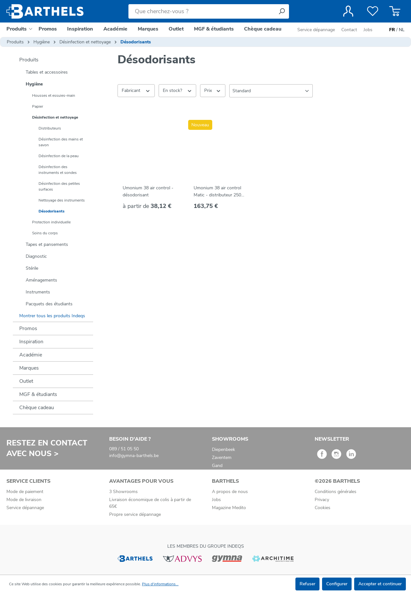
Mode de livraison (23, 500)
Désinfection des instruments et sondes (58, 169)
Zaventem (222, 457)
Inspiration (31, 341)
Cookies (322, 508)
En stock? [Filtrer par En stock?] (177, 90)
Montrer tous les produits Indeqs (52, 316)
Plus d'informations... (160, 584)
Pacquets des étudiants (49, 304)
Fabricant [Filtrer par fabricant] (136, 90)
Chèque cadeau (36, 407)
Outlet (26, 381)
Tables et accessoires (47, 72)
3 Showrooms (123, 492)
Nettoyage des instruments (62, 200)
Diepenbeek (223, 449)
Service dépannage (316, 30)
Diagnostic (36, 256)
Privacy (322, 500)
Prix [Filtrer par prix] (212, 90)
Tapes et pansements (47, 244)
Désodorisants (52, 211)
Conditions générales (335, 492)
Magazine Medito (229, 508)
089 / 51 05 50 (124, 449)
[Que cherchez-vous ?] (201, 11)
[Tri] (271, 90)
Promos (28, 328)
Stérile (32, 268)
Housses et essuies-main (53, 95)
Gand (217, 466)
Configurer (336, 584)
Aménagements (41, 280)
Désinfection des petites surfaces (59, 186)
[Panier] (395, 11)
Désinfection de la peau (59, 155)
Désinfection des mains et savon (61, 142)
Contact (349, 30)
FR (392, 30)
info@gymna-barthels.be (134, 456)
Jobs (367, 30)
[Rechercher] (281, 11)
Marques (29, 368)
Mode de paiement (24, 492)
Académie (30, 354)
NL (402, 30)
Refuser (307, 584)
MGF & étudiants (38, 394)
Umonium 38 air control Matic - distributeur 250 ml (217, 192)
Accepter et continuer (380, 584)
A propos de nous (230, 492)
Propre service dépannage (135, 514)
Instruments (38, 292)
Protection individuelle (51, 222)
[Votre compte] (348, 11)
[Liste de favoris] (372, 11)
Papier (37, 106)
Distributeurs (50, 128)
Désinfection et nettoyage (55, 117)
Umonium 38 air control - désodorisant (148, 191)
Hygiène (34, 84)
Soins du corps (45, 233)
